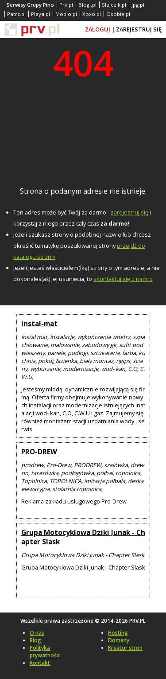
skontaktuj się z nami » (123, 279)
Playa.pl (40, 14)
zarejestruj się (129, 212)
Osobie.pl (118, 14)
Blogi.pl (87, 4)
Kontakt (40, 663)
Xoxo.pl (91, 14)
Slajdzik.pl (114, 4)
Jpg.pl (137, 4)
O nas (37, 632)
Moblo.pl (66, 14)
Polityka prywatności (45, 651)
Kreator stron (125, 648)
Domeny (118, 640)
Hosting (118, 632)
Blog (35, 640)
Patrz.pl (16, 14)
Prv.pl (66, 4)
